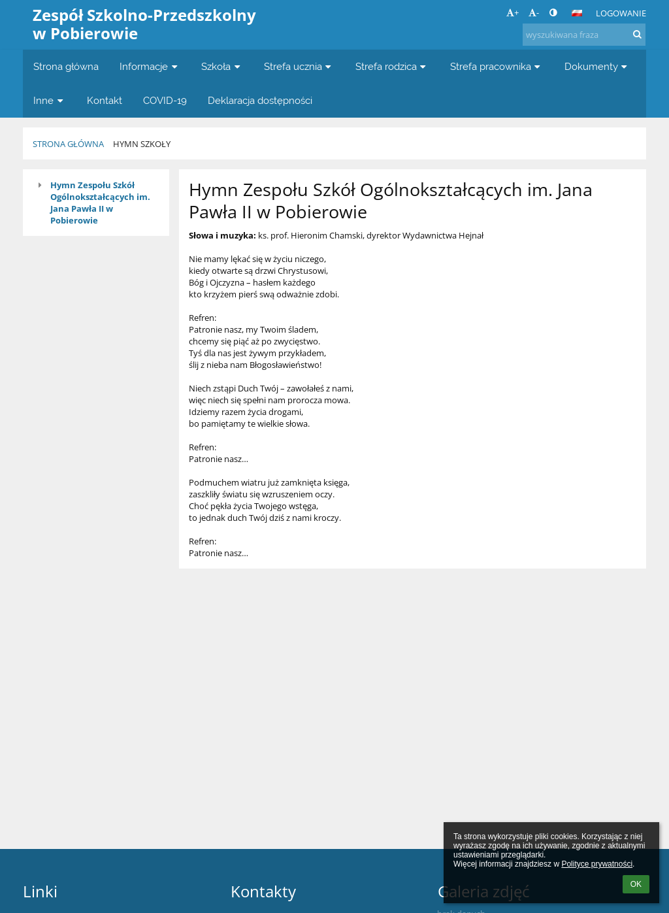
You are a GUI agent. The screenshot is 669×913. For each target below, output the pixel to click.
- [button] (534, 12)
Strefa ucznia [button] (299, 66)
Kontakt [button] (104, 100)
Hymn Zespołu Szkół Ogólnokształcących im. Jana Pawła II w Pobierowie (100, 202)
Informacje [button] (150, 66)
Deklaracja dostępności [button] (260, 100)
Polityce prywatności (596, 864)
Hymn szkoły (142, 144)
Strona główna (68, 144)
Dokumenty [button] (597, 66)
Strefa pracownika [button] (497, 66)
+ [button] (512, 12)
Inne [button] (49, 100)
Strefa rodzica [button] (392, 66)
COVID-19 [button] (165, 100)
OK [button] (636, 884)
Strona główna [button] (66, 66)
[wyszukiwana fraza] (584, 34)
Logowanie (621, 13)
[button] (577, 13)
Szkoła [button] (222, 66)
